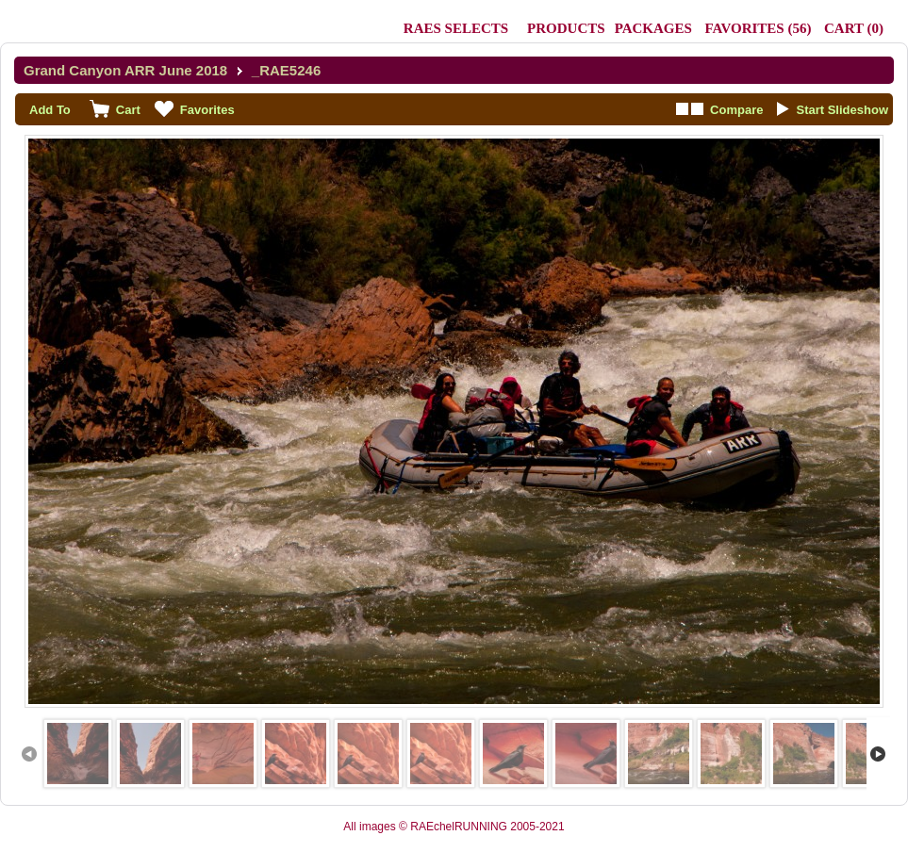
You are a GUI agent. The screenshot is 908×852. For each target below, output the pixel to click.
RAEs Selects (456, 28)
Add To (50, 110)
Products (566, 28)
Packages (653, 28)
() (757, 28)
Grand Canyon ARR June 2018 (125, 70)
